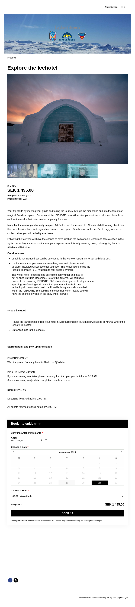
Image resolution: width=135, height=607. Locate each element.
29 (99, 482)
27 (67, 482)
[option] (22, 171)
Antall (25, 439)
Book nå (67, 513)
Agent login (123, 597)
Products (11, 57)
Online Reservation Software (91, 597)
